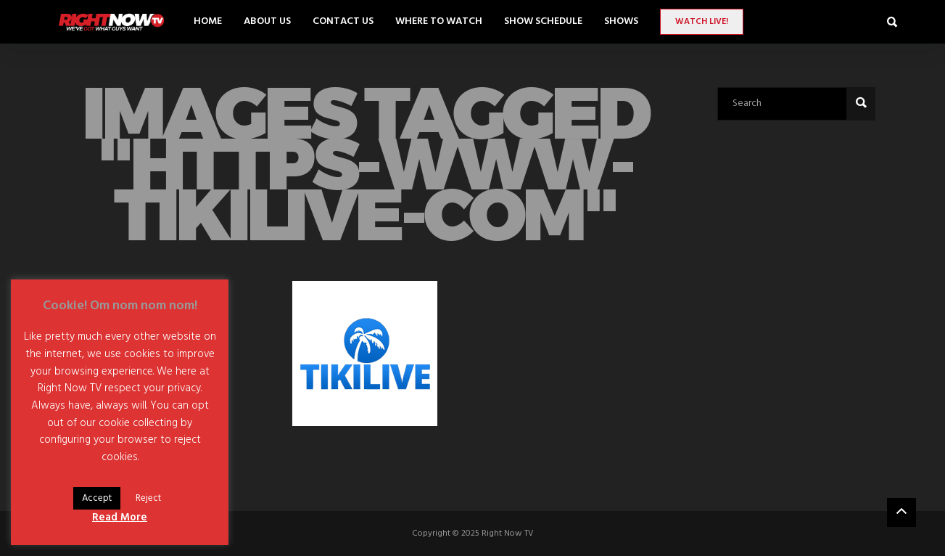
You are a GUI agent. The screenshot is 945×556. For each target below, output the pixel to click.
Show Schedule (543, 21)
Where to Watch (438, 21)
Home (208, 21)
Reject (148, 498)
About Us (267, 21)
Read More (119, 517)
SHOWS (621, 21)
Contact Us (343, 21)
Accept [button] (97, 498)
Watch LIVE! (701, 22)
